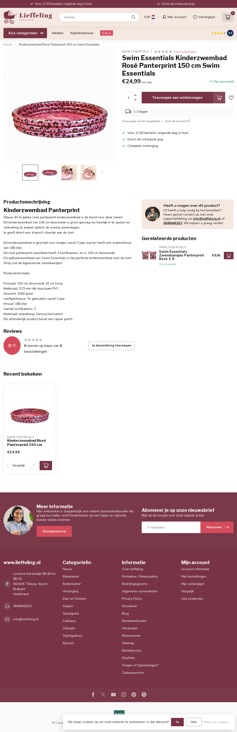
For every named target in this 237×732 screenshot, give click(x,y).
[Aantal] (33, 465)
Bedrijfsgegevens (134, 584)
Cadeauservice (133, 672)
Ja (177, 722)
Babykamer (71, 576)
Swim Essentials (135, 51)
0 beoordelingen (185, 52)
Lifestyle (69, 628)
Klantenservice (82, 33)
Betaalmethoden (134, 621)
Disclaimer (129, 606)
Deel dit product (177, 121)
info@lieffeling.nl (207, 218)
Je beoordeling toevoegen (111, 345)
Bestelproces (131, 650)
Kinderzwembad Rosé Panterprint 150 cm (26, 443)
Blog (125, 613)
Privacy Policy (132, 598)
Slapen (68, 606)
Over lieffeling (132, 569)
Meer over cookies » (217, 722)
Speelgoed (71, 613)
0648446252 (172, 223)
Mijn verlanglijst (192, 584)
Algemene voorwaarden (140, 591)
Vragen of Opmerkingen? (140, 665)
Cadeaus (69, 621)
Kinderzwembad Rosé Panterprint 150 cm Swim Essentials (59, 45)
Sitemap (128, 643)
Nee (194, 722)
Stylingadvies (72, 635)
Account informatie (195, 569)
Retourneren (131, 635)
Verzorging (70, 591)
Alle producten (192, 598)
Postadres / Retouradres (140, 576)
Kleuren (68, 643)
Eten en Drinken (74, 598)
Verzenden (130, 628)
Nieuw (67, 569)
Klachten (128, 658)
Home (7, 45)
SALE (106, 33)
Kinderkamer (72, 584)
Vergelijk (18, 465)
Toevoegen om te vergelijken (141, 121)
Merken (57, 33)
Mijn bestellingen (193, 576)
